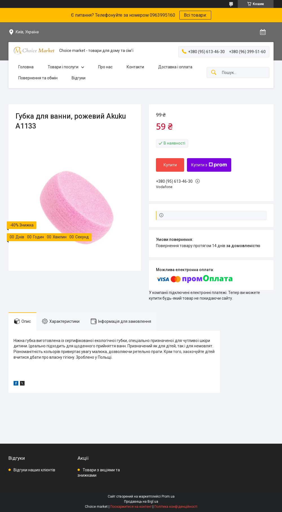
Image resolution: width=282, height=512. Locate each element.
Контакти (135, 67)
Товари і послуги (63, 67)
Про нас (105, 67)
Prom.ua (168, 496)
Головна (26, 67)
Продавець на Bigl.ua (141, 502)
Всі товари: (195, 15)
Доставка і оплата (175, 67)
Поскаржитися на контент (131, 507)
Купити (170, 165)
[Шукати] (214, 72)
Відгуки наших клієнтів (34, 470)
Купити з (209, 164)
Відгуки (78, 78)
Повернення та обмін (38, 78)
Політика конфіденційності (175, 507)
